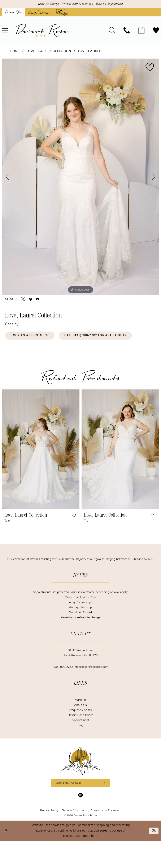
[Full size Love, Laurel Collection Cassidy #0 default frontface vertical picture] (80, 177)
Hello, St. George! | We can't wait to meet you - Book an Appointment (80, 4)
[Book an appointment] (141, 30)
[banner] (42, 30)
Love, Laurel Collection (48, 51)
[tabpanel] (80, 177)
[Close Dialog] (6, 830)
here (94, 836)
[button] (74, 515)
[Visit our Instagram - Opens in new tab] (80, 795)
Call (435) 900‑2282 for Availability (95, 335)
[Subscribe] (104, 783)
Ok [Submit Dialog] (154, 830)
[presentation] (40, 449)
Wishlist (80, 700)
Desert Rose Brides (80, 715)
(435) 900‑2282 (63, 667)
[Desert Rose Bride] (80, 761)
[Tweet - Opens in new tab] (23, 299)
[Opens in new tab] (39, 12)
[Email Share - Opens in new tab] (37, 299)
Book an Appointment (30, 335)
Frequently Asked (80, 710)
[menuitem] (112, 30)
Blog (80, 725)
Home (14, 51)
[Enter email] (80, 783)
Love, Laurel (89, 51)
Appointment (80, 720)
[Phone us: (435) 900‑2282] (126, 30)
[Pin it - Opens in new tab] (30, 299)
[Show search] (112, 30)
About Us (80, 705)
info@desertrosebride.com (91, 667)
